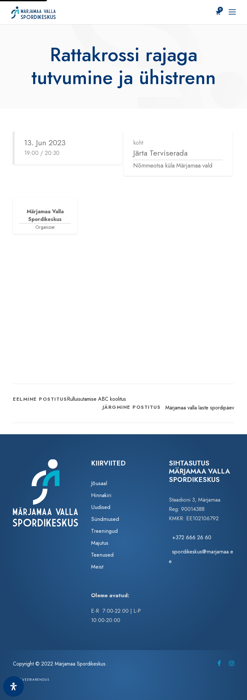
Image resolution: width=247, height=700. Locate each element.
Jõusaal (99, 483)
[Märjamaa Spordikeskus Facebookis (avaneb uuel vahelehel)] (219, 664)
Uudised (100, 507)
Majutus (99, 543)
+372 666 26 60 (191, 538)
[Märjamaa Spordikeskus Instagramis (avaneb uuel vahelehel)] (231, 664)
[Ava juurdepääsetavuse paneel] (13, 686)
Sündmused (105, 519)
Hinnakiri (101, 495)
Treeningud (104, 531)
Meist (97, 567)
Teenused (102, 555)
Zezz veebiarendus (31, 679)
